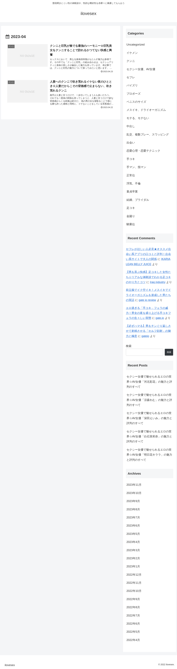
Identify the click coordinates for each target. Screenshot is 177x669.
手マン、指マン (136, 167)
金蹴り (130, 216)
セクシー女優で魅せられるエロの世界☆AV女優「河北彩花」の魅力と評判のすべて (149, 381)
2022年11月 (134, 582)
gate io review (147, 300)
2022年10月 (134, 590)
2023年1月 (133, 566)
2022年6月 (133, 623)
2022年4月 (133, 640)
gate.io (160, 318)
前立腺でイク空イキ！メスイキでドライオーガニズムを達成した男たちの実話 (148, 295)
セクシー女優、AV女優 (140, 69)
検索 (128, 346)
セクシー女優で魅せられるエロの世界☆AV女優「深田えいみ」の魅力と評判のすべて (149, 418)
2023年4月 (133, 542)
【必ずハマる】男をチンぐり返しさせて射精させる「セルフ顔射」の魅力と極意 (148, 331)
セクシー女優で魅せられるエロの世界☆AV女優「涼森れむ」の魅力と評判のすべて (149, 400)
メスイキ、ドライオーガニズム (146, 109)
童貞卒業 (132, 191)
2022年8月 (133, 607)
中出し (130, 126)
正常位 (130, 175)
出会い (130, 142)
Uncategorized (135, 44)
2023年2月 (133, 558)
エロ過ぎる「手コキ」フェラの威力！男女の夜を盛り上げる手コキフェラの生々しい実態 (148, 313)
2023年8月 (133, 509)
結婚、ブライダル (137, 199)
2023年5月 (133, 533)
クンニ (130, 61)
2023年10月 (134, 493)
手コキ (130, 159)
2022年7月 (133, 615)
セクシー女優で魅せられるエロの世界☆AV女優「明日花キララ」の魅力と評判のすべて (149, 454)
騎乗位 (130, 224)
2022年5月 (133, 631)
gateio (145, 336)
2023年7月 (133, 517)
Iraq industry (157, 282)
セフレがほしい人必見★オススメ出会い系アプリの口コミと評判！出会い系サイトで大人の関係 (148, 254)
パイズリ (132, 85)
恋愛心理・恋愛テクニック (143, 150)
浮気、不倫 (133, 183)
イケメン (132, 52)
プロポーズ (133, 93)
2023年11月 (134, 484)
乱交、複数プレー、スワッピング (147, 134)
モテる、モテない (137, 118)
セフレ (130, 77)
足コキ (130, 207)
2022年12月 (134, 574)
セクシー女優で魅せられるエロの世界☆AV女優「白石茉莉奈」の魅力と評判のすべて (149, 436)
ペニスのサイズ (136, 101)
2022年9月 (133, 599)
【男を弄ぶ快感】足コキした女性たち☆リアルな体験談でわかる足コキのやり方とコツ (148, 277)
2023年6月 (133, 525)
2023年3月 (133, 550)
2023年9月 (133, 501)
